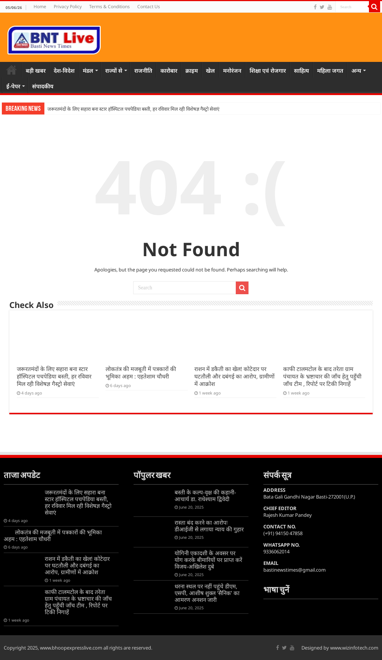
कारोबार (168, 70)
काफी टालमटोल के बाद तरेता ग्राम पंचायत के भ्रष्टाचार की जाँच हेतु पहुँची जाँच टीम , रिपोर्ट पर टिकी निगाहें (322, 376)
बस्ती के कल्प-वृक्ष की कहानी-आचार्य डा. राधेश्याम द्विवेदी (205, 495)
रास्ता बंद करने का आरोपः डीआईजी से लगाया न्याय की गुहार (209, 526)
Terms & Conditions (109, 6)
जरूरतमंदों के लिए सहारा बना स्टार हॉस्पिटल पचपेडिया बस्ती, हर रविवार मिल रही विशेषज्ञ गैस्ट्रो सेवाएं (133, 109)
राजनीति (143, 70)
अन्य (356, 70)
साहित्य (301, 70)
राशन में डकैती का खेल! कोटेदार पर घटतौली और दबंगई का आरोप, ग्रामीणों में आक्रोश (234, 376)
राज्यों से (113, 70)
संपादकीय (42, 86)
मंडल (88, 70)
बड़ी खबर (36, 70)
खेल (210, 70)
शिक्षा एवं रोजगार (268, 70)
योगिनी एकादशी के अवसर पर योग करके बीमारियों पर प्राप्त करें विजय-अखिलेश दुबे (208, 559)
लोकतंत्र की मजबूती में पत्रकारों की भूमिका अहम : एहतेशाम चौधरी (141, 372)
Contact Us (148, 6)
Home (40, 6)
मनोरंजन (232, 70)
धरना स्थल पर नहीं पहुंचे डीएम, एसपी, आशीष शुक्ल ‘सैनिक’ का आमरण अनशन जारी (207, 592)
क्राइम (191, 70)
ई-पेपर (13, 86)
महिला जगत (330, 70)
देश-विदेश (64, 70)
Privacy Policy (68, 6)
